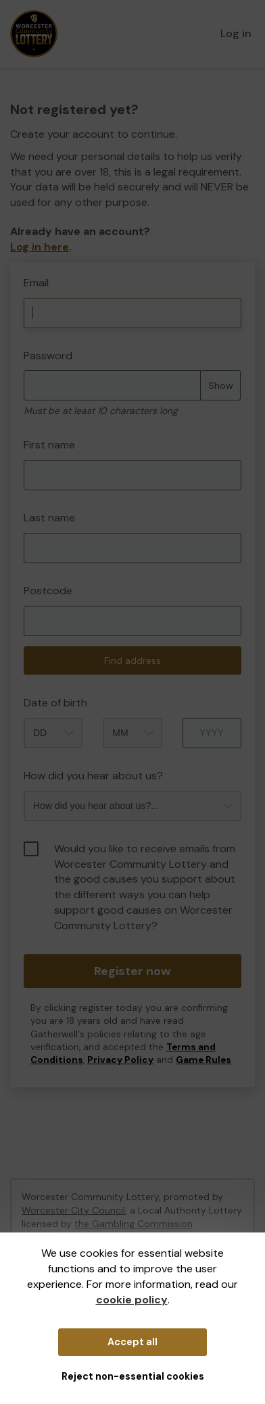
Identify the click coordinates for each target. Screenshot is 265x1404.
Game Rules (203, 1060)
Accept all (132, 1342)
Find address (132, 660)
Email (36, 283)
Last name (49, 518)
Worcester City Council (73, 1210)
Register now (132, 971)
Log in (235, 33)
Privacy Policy (120, 1060)
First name (49, 445)
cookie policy (132, 1300)
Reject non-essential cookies (133, 1376)
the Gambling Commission (133, 1224)
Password (48, 355)
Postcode (48, 590)
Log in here (39, 247)
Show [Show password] (220, 386)
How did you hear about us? (93, 776)
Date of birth (55, 703)
